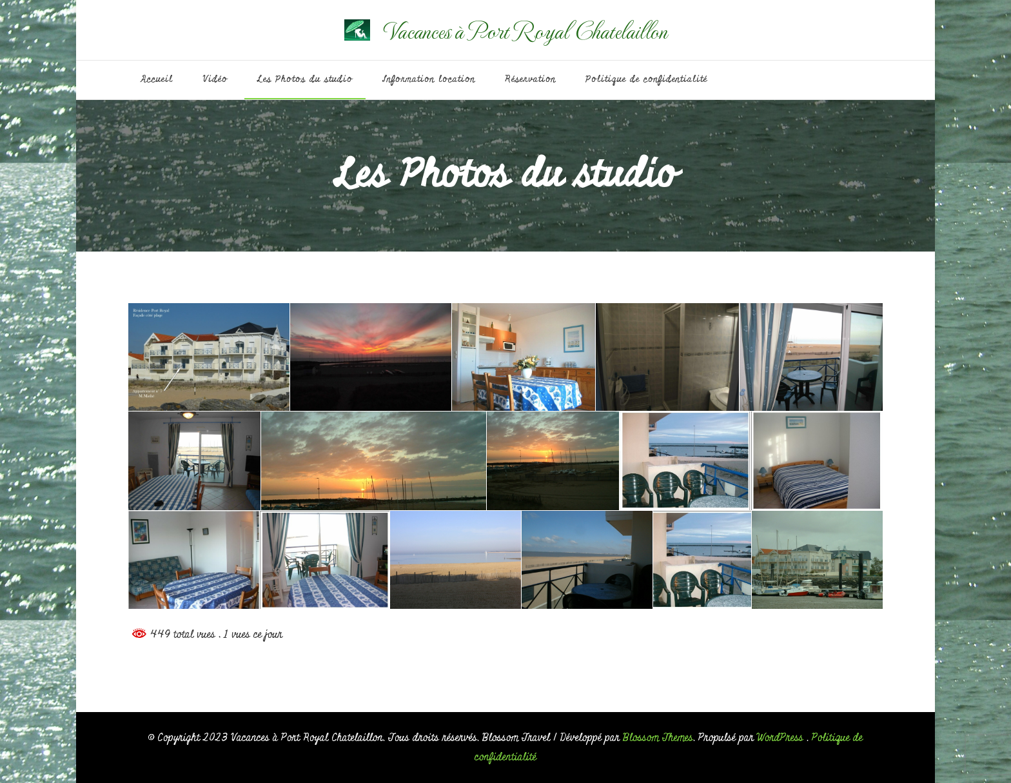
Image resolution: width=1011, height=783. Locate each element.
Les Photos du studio (305, 79)
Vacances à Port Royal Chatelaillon (525, 30)
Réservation (530, 79)
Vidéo (215, 79)
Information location (428, 79)
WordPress (780, 737)
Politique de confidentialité (646, 79)
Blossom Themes (658, 737)
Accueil (157, 79)
